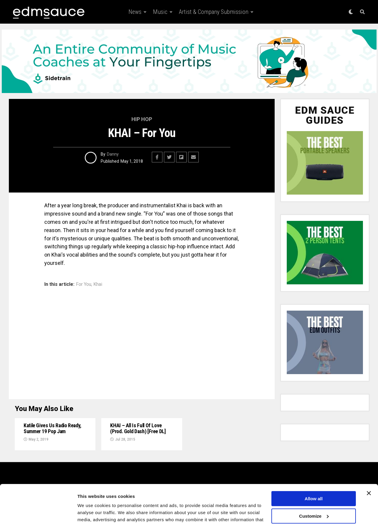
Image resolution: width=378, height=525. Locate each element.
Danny (113, 154)
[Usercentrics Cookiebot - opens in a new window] (38, 513)
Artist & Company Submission (213, 11)
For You (83, 284)
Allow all (314, 469)
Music (160, 11)
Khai (97, 284)
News (134, 11)
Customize (314, 486)
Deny (313, 503)
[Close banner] (369, 464)
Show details (91, 513)
